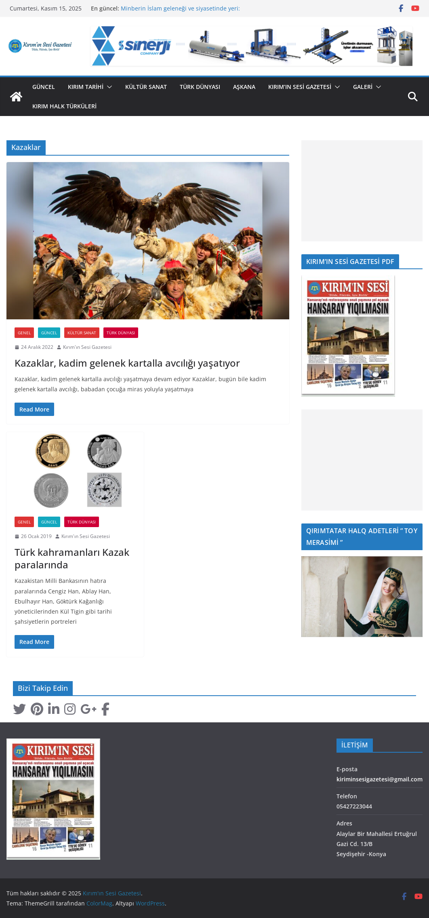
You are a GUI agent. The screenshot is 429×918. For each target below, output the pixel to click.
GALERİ (362, 87)
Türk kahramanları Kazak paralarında (72, 558)
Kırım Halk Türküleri (64, 106)
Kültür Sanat (146, 87)
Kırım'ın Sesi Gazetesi (87, 347)
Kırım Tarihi (85, 87)
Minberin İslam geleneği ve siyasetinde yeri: (180, 8)
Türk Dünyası (200, 87)
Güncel (43, 87)
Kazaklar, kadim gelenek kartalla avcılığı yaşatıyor (127, 362)
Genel (24, 333)
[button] (107, 87)
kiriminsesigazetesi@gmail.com (379, 779)
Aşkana (244, 87)
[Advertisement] (362, 190)
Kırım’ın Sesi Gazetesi (299, 87)
